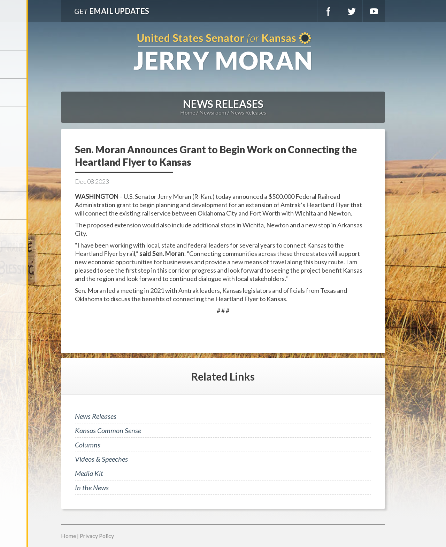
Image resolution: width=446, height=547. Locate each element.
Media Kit (89, 473)
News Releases (248, 112)
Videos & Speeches (101, 459)
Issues (14, 149)
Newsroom (14, 121)
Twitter (351, 11)
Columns (87, 444)
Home (187, 112)
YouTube (374, 11)
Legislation (14, 177)
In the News (92, 487)
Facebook (328, 11)
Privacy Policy (97, 535)
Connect (14, 205)
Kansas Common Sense (108, 430)
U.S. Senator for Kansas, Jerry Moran (223, 51)
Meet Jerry (14, 64)
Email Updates (111, 11)
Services (14, 93)
